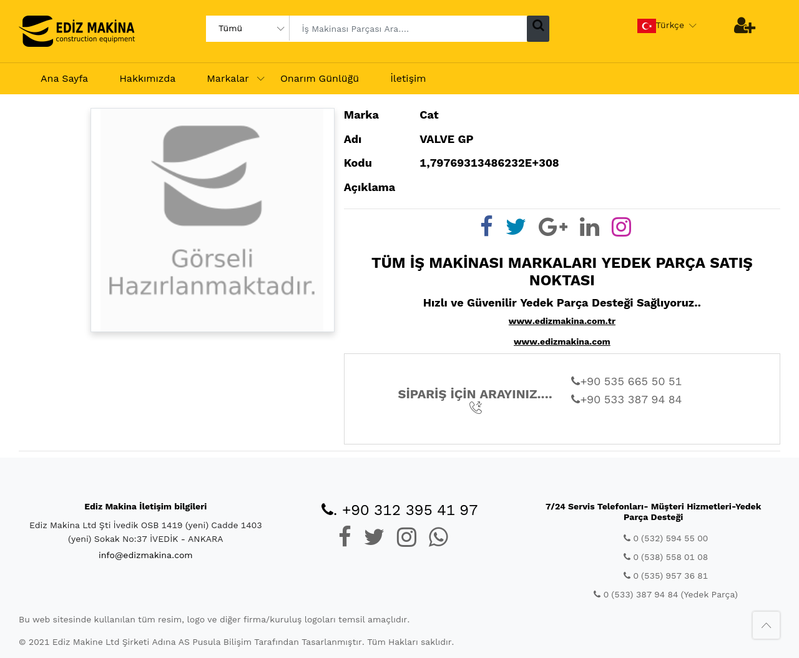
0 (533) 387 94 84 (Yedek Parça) (665, 594)
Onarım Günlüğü (319, 78)
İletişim (408, 78)
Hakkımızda (147, 78)
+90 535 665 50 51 (626, 381)
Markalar (228, 78)
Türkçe (661, 26)
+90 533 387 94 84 (626, 399)
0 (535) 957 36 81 (666, 576)
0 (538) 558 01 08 (666, 557)
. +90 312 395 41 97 (399, 510)
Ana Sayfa (64, 78)
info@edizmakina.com (146, 555)
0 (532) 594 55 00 (666, 538)
